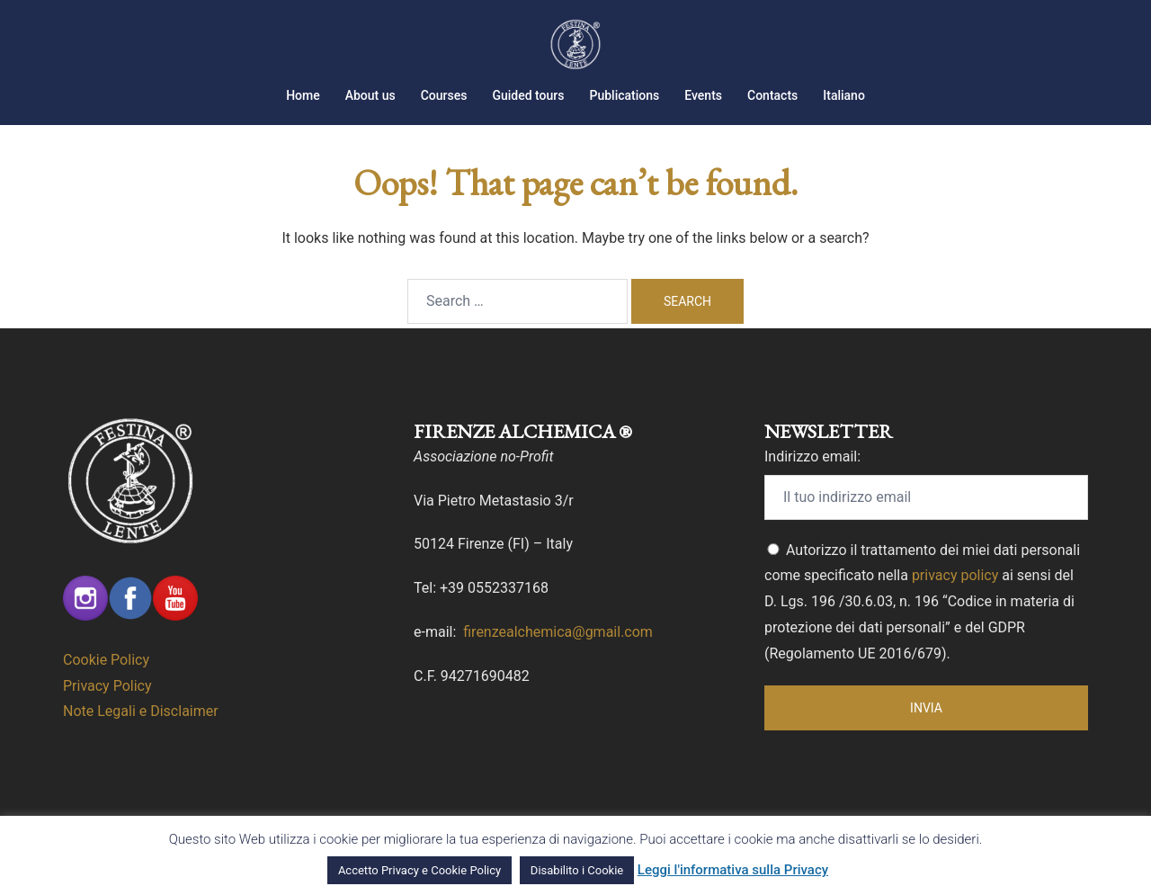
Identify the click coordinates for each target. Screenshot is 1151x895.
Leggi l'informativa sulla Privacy (733, 870)
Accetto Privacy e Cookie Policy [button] (419, 870)
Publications (624, 95)
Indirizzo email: (812, 456)
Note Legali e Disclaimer (141, 711)
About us (370, 95)
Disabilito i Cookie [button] (577, 870)
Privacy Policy (107, 685)
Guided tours (528, 95)
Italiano (844, 95)
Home (303, 95)
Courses (444, 95)
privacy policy (955, 575)
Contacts (772, 95)
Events (703, 95)
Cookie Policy (106, 659)
